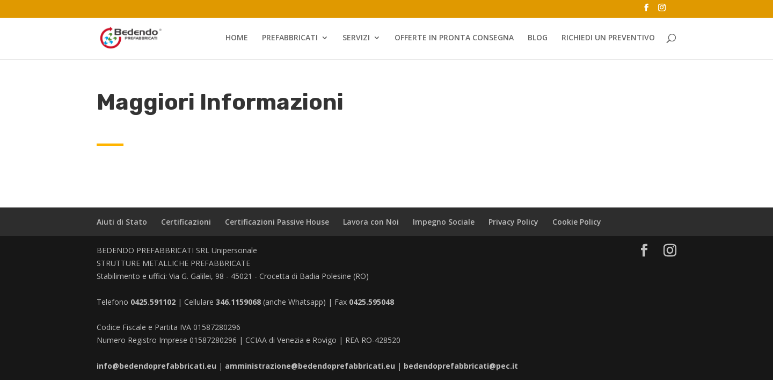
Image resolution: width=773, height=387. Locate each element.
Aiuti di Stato (122, 222)
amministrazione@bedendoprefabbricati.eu (310, 366)
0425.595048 (371, 302)
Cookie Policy (576, 222)
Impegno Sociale (444, 222)
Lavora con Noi (371, 222)
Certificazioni (186, 222)
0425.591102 (153, 302)
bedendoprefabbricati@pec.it (461, 366)
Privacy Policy (513, 222)
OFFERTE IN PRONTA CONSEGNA (454, 38)
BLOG (538, 38)
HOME (236, 38)
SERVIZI (356, 38)
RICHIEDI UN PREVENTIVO (608, 38)
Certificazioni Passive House (277, 222)
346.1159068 (238, 302)
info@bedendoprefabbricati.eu (156, 366)
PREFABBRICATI (290, 38)
